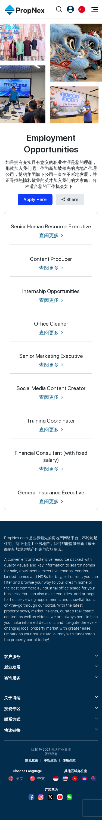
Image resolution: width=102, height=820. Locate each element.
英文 (15, 778)
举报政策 (50, 760)
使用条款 (69, 760)
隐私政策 (31, 760)
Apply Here (35, 199)
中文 (37, 778)
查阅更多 (51, 235)
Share (70, 199)
